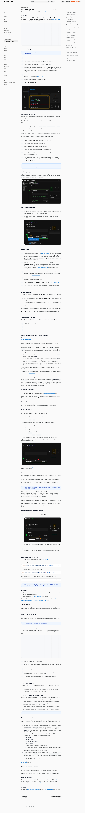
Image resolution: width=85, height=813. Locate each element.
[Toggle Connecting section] (11, 30)
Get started (68, 1)
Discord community (49, 789)
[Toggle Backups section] (11, 50)
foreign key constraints (26, 339)
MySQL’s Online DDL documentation (39, 467)
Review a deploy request (71, 14)
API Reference (20, 4)
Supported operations (71, 35)
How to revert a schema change (73, 49)
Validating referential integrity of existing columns (73, 28)
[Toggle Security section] (11, 59)
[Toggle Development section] (11, 66)
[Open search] (40, 2)
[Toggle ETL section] (11, 68)
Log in (62, 1)
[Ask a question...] (41, 800)
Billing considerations (71, 60)
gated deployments (36, 274)
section (38, 296)
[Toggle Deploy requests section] (11, 39)
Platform (6, 4)
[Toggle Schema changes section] (11, 32)
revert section (32, 373)
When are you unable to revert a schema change (73, 56)
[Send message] (60, 801)
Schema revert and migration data (73, 58)
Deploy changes (70, 19)
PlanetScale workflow (46, 11)
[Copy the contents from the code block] (58, 565)
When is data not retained (71, 50)
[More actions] (60, 10)
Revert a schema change (71, 47)
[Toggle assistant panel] (52, 2)
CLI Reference (27, 4)
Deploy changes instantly (71, 21)
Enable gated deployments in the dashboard (73, 40)
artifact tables (56, 779)
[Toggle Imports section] (11, 29)
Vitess (10, 4)
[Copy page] (56, 10)
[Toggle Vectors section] (11, 56)
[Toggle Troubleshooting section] (11, 61)
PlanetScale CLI (46, 559)
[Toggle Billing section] (11, 72)
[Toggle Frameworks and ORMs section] (11, 77)
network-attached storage (38, 782)
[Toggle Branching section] (11, 38)
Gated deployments (70, 37)
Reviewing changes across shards (73, 16)
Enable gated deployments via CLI (73, 42)
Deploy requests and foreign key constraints (72, 25)
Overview (68, 10)
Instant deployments (70, 30)
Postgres (15, 4)
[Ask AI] (60, 565)
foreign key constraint (34, 712)
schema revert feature (54, 282)
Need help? (68, 62)
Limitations (69, 43)
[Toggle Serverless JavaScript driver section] (11, 82)
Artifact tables (69, 45)
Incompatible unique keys (28, 124)
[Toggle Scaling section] (11, 52)
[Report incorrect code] (56, 565)
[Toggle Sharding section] (11, 54)
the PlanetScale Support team (33, 789)
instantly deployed (37, 596)
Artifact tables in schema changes (31, 610)
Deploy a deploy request (71, 17)
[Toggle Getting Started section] (11, 27)
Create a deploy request (71, 12)
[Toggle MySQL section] (11, 84)
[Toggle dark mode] (80, 1)
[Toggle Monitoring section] (11, 48)
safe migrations (39, 68)
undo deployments (56, 19)
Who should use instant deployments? (71, 33)
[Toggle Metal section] (11, 57)
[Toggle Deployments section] (11, 79)
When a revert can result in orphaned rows (72, 53)
